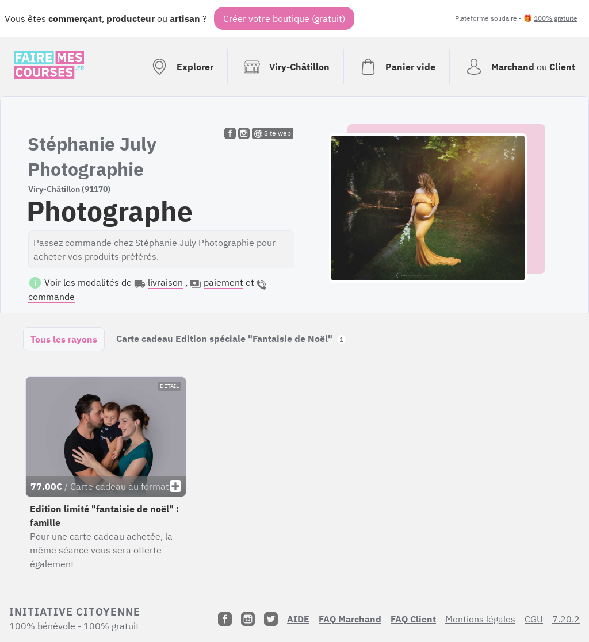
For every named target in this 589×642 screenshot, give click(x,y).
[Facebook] (225, 619)
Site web (272, 133)
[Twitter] (271, 619)
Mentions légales (480, 619)
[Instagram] (248, 619)
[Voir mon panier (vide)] (396, 66)
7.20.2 (566, 619)
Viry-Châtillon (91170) (69, 189)
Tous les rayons (63, 339)
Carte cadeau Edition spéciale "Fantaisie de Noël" (231, 338)
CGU (534, 619)
